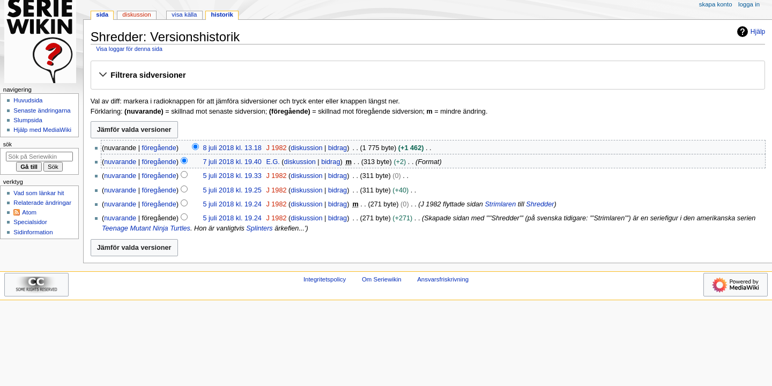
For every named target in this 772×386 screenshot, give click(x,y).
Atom (29, 212)
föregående (159, 148)
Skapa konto (715, 4)
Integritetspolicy (324, 279)
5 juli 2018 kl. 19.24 (232, 204)
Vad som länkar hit (38, 193)
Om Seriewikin (382, 279)
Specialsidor (30, 222)
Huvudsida (27, 100)
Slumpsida (27, 120)
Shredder (540, 204)
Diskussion (136, 14)
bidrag (337, 148)
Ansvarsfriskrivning (443, 279)
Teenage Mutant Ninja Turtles (146, 228)
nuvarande (120, 162)
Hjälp (749, 31)
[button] (428, 75)
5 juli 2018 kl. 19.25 (232, 190)
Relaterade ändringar (42, 202)
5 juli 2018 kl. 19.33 (232, 176)
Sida (102, 14)
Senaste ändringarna (41, 110)
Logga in (749, 4)
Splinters (259, 228)
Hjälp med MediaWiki (42, 130)
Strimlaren (500, 204)
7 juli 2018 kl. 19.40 (232, 162)
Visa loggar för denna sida (129, 49)
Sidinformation (33, 232)
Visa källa (184, 14)
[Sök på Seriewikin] (39, 156)
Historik (222, 14)
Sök (7, 144)
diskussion (306, 148)
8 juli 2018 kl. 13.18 (232, 148)
